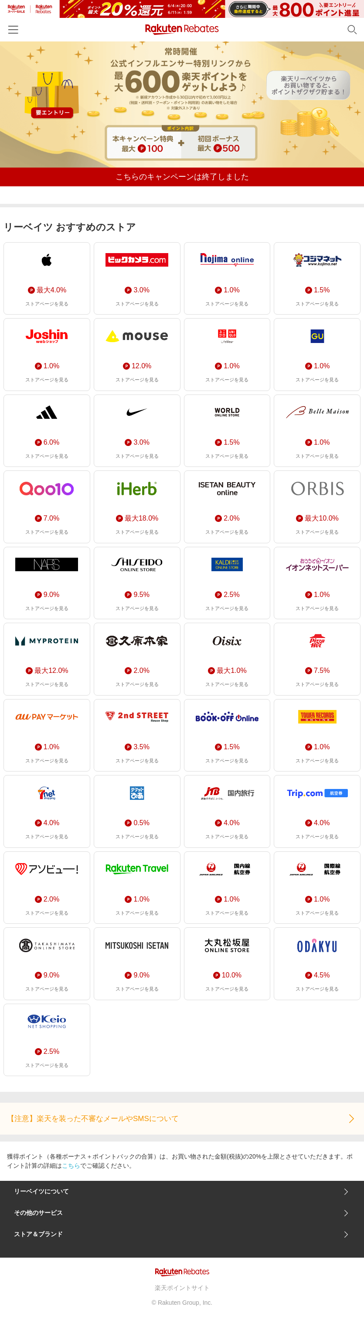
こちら (71, 1165)
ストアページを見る (46, 303)
